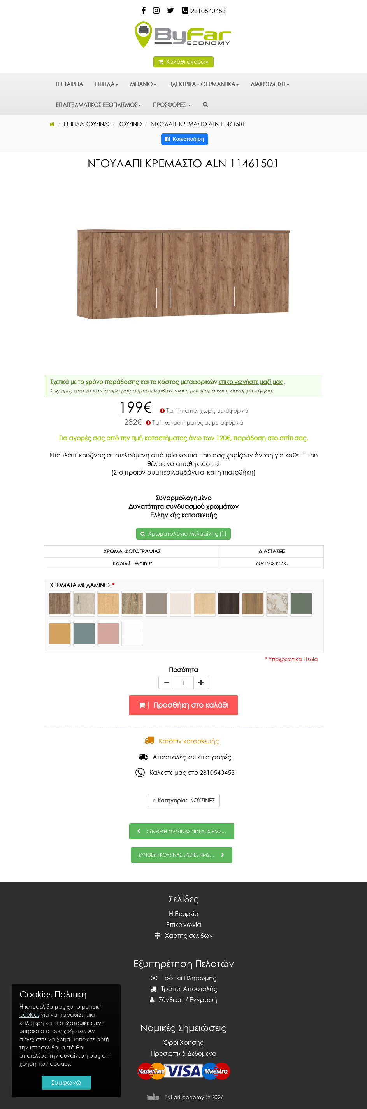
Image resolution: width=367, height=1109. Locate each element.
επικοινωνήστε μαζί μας (251, 381)
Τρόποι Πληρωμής (183, 978)
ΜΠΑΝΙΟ (143, 84)
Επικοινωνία (183, 925)
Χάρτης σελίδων (183, 935)
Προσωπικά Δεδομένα (183, 1053)
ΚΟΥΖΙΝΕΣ (184, 800)
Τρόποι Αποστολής (183, 989)
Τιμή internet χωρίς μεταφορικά (203, 410)
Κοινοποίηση (184, 139)
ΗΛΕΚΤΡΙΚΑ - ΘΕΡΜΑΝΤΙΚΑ (203, 84)
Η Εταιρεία (183, 914)
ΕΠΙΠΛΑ (106, 84)
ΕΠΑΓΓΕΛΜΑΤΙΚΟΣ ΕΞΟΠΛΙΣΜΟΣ (98, 105)
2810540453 (208, 11)
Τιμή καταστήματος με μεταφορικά (193, 422)
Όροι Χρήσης (183, 1042)
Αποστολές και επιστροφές (185, 757)
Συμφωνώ (66, 1082)
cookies (29, 1014)
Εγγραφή (203, 1000)
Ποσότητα (183, 670)
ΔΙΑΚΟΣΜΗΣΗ (270, 84)
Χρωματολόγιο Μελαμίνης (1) (187, 533)
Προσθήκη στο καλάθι (183, 705)
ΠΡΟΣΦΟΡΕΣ (172, 105)
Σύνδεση (167, 1000)
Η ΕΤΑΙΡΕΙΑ (69, 84)
